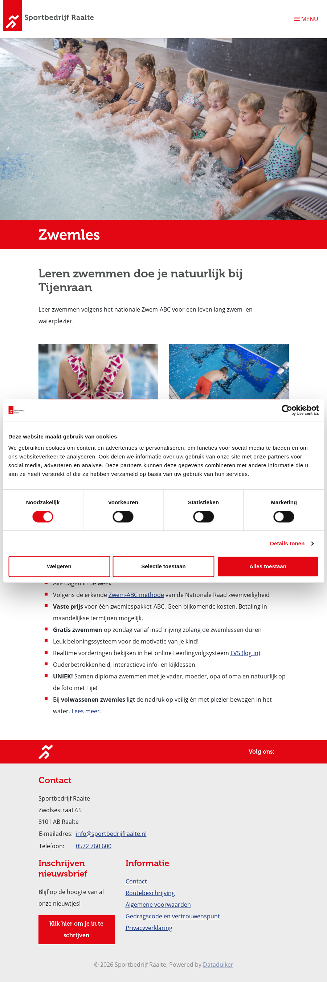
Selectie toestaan (163, 566)
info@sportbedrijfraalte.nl (111, 834)
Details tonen (287, 543)
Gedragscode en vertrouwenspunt (173, 916)
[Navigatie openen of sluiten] (307, 19)
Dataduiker (218, 965)
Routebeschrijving (150, 893)
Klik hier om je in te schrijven (76, 929)
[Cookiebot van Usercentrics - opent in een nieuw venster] (287, 410)
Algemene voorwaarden (158, 905)
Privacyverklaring (149, 928)
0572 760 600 (93, 846)
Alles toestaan (267, 566)
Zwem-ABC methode (136, 595)
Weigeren (59, 566)
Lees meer (85, 711)
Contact (136, 881)
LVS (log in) (245, 653)
